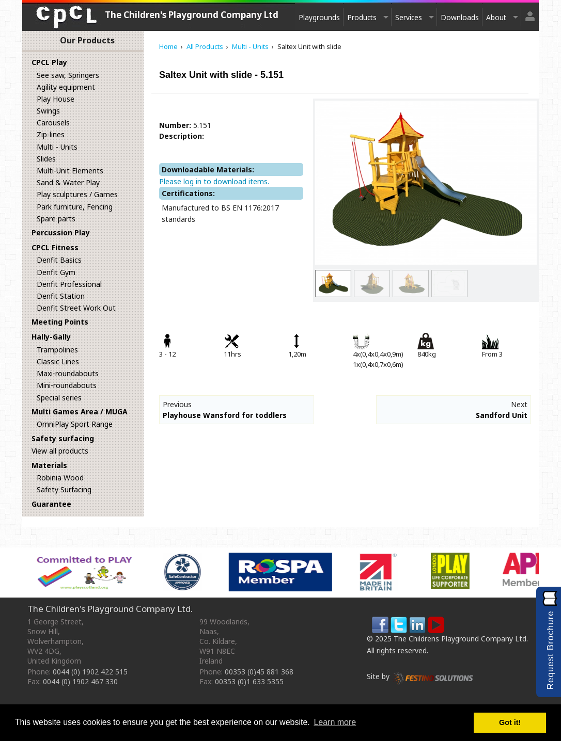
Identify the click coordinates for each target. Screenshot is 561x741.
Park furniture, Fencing (75, 207)
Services (408, 17)
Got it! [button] (510, 722)
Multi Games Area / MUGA (80, 411)
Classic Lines (58, 361)
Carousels (53, 122)
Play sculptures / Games (77, 194)
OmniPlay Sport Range (75, 424)
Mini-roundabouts (67, 385)
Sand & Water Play (68, 182)
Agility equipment (66, 87)
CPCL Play (49, 62)
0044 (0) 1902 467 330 (80, 681)
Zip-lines (51, 134)
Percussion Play (61, 232)
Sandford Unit (501, 415)
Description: (181, 136)
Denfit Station (61, 296)
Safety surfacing (63, 438)
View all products (60, 451)
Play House (55, 99)
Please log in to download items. (214, 181)
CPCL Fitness (55, 247)
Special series (59, 397)
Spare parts (56, 218)
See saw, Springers (68, 75)
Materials (49, 465)
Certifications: (188, 193)
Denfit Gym (56, 272)
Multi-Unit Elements (70, 170)
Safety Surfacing (64, 489)
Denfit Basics (59, 260)
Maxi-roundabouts (68, 373)
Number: (175, 125)
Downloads (460, 17)
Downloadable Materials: (208, 169)
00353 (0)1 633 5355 (249, 681)
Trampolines (57, 350)
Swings (48, 111)
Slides (46, 159)
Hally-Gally (51, 337)
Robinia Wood (60, 477)
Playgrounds (319, 17)
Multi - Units (57, 147)
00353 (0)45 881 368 (259, 671)
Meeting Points (60, 322)
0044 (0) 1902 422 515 (90, 671)
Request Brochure (550, 649)
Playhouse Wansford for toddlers (225, 415)
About (496, 17)
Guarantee (51, 504)
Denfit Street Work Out (76, 308)
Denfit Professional (69, 284)
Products (362, 17)
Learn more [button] (335, 722)
